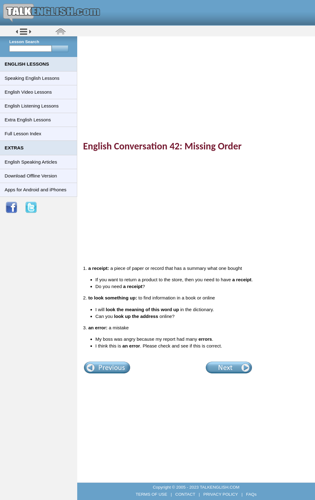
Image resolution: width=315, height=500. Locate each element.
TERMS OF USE (152, 494)
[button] (23, 34)
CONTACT (185, 494)
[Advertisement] (198, 85)
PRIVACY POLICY (220, 494)
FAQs (251, 494)
